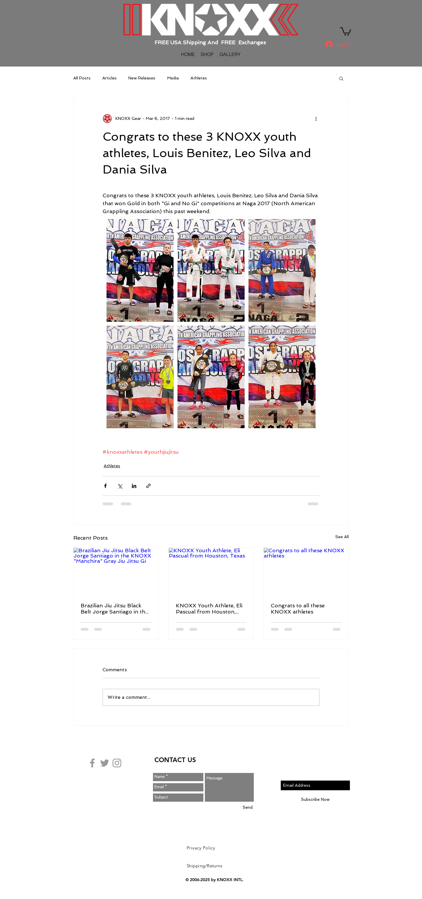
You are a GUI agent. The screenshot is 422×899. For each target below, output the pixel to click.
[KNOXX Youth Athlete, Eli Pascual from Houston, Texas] (211, 571)
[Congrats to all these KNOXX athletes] (306, 571)
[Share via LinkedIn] (134, 486)
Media (173, 78)
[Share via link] (148, 486)
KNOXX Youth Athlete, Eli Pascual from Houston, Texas (209, 608)
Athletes (198, 78)
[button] (345, 30)
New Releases (141, 78)
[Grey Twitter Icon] (104, 763)
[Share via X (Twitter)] (119, 486)
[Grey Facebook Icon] (92, 763)
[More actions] (315, 118)
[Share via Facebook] (105, 486)
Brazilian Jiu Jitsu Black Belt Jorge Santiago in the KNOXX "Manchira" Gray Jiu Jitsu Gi (114, 608)
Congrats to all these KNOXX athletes (298, 608)
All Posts (82, 78)
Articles (109, 78)
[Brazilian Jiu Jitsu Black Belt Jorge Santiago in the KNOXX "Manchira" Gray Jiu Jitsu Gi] (116, 571)
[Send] (247, 807)
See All (342, 536)
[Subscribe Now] (315, 799)
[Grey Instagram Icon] (117, 763)
